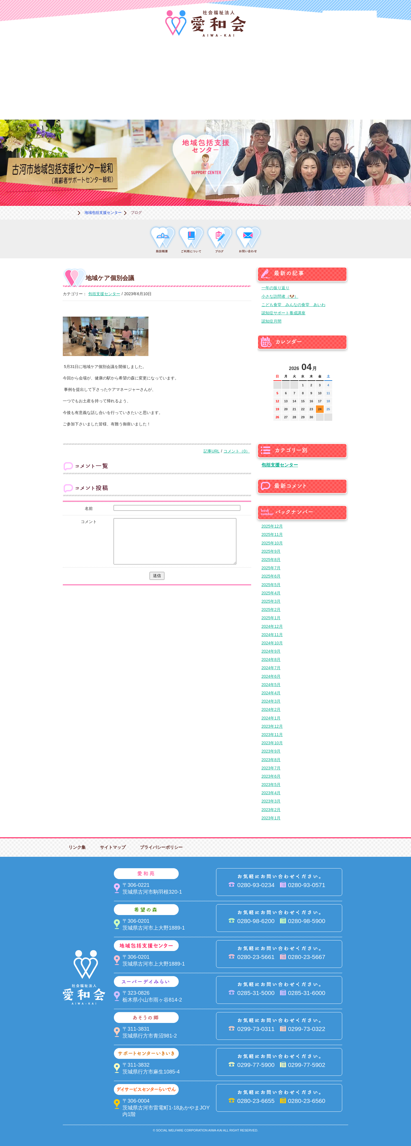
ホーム (69, 212)
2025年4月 (271, 593)
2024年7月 (271, 668)
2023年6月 (271, 776)
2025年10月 (272, 543)
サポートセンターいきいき (62, 100)
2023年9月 (271, 751)
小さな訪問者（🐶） (279, 296)
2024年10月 (272, 643)
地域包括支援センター (234, 61)
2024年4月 (271, 693)
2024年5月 (271, 684)
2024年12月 (272, 626)
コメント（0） (236, 451)
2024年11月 (272, 634)
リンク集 (77, 847)
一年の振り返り (275, 288)
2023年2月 (271, 809)
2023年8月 (271, 759)
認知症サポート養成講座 (283, 313)
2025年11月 (272, 534)
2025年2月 (271, 609)
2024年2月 (271, 709)
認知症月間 (271, 321)
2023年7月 (271, 768)
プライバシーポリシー (161, 847)
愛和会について (62, 61)
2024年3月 (271, 701)
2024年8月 (271, 659)
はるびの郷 (177, 100)
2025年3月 (271, 601)
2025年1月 (271, 618)
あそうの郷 (348, 61)
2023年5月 (271, 784)
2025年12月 (272, 526)
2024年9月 (271, 651)
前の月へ (278, 365)
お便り (291, 100)
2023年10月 (272, 743)
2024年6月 (271, 676)
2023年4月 (271, 793)
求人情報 (348, 100)
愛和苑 (119, 61)
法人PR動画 (350, 18)
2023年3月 (271, 801)
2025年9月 (271, 551)
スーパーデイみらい (291, 61)
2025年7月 (271, 568)
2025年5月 (271, 584)
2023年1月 (271, 818)
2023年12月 (272, 726)
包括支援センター (104, 293)
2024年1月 (271, 718)
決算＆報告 (234, 100)
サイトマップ (113, 847)
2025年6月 (271, 576)
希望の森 (177, 61)
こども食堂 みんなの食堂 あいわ (293, 304)
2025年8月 (271, 559)
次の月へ (328, 365)
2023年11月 (272, 734)
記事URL (211, 451)
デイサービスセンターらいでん (119, 100)
